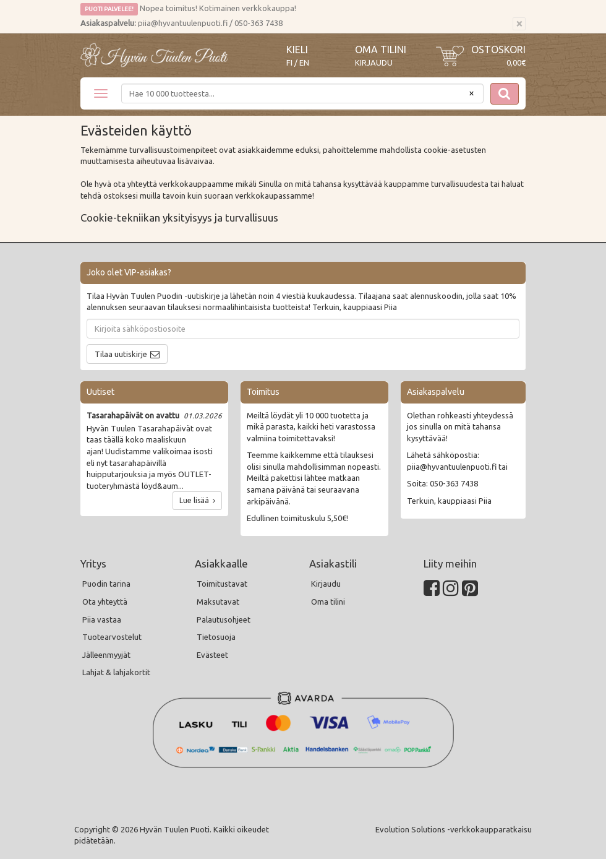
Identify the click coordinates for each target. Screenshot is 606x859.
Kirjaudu (374, 62)
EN (304, 63)
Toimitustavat (222, 583)
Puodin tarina (106, 583)
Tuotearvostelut (112, 636)
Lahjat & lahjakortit (116, 672)
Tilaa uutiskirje (121, 354)
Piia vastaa (101, 619)
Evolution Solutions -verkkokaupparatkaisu (453, 829)
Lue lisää (197, 500)
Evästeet (212, 654)
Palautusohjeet (223, 619)
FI (289, 63)
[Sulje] (519, 24)
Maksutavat (218, 601)
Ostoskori (498, 49)
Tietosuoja (216, 636)
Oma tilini (380, 49)
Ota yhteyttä (104, 601)
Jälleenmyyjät (106, 654)
